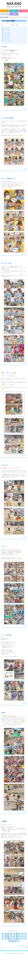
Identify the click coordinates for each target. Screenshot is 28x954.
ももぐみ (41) (7, 36)
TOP (5, 10)
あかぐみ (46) (7, 34)
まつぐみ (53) (7, 30)
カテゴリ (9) (6, 28)
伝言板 (14, 14)
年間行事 (23, 10)
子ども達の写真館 (4, 14)
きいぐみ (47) (7, 38)
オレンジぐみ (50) (8, 41)
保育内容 (14, 10)
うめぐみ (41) (7, 32)
